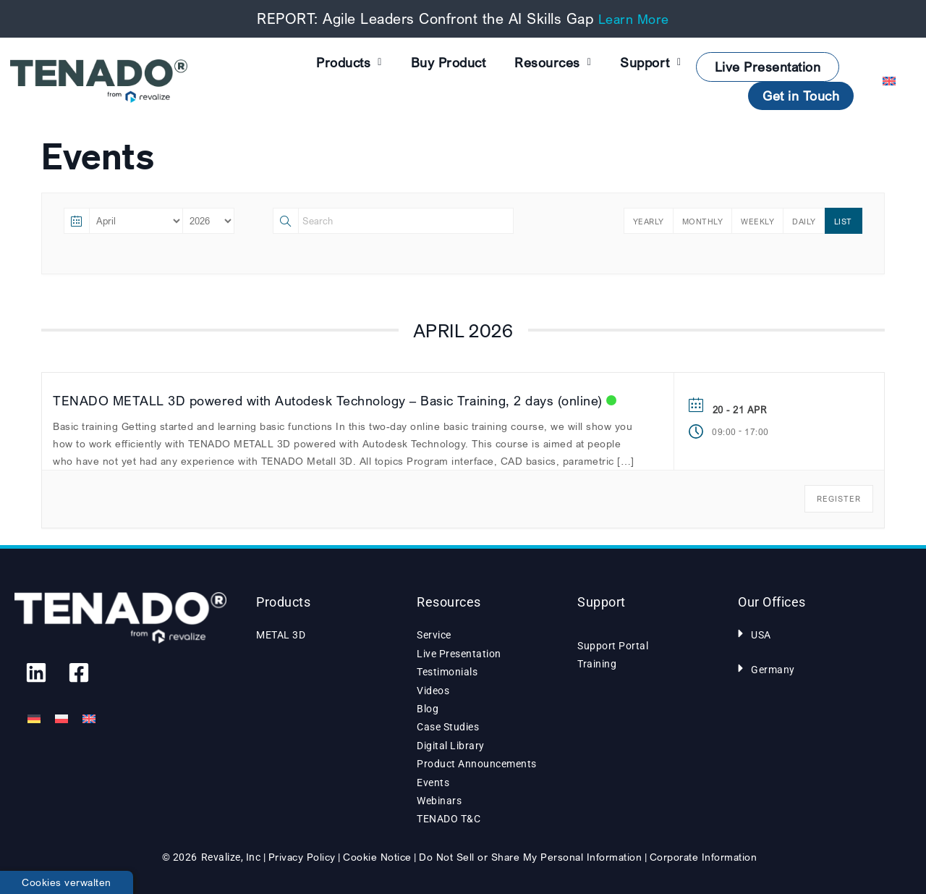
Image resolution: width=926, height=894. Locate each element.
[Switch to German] (34, 719)
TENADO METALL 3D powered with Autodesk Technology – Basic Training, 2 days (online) (328, 400)
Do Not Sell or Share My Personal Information (530, 857)
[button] (815, 633)
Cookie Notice (377, 857)
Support (650, 62)
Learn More (633, 19)
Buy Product (448, 62)
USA (761, 635)
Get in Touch (801, 96)
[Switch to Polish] (61, 719)
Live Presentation (768, 67)
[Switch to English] (89, 719)
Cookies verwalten (66, 882)
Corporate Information (703, 857)
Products (349, 62)
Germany (773, 669)
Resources (552, 62)
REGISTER (839, 499)
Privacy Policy (302, 857)
